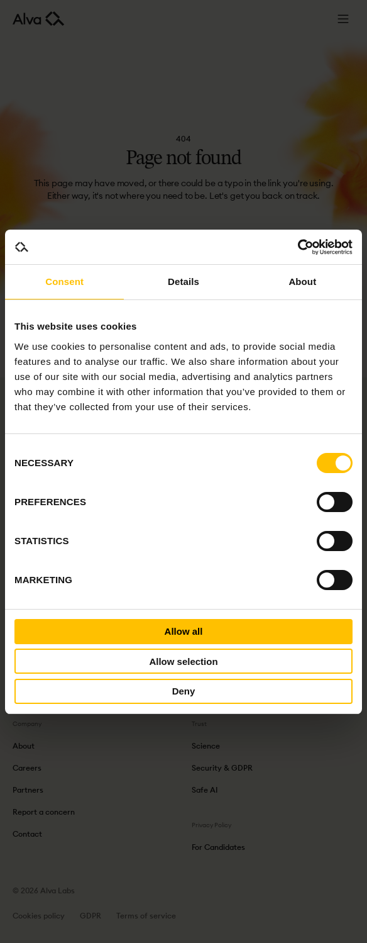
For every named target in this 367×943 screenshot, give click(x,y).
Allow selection (183, 661)
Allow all (184, 631)
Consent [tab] (64, 281)
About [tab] (302, 281)
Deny (183, 691)
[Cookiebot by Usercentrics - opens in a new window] (298, 247)
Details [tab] (183, 281)
